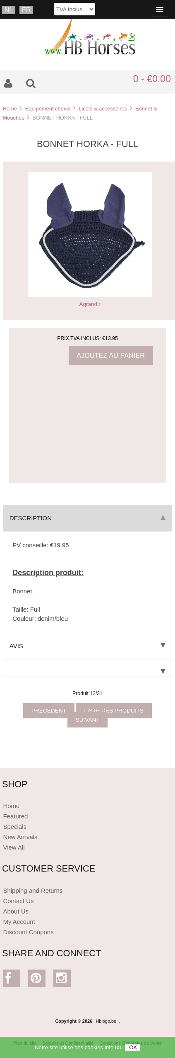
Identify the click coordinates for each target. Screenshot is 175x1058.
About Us (16, 911)
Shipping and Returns (32, 890)
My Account (19, 921)
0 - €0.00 (152, 78)
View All (13, 847)
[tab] (87, 667)
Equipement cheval (48, 108)
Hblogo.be (106, 1021)
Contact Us (18, 900)
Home (9, 108)
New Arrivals (20, 836)
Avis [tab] (87, 645)
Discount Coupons (28, 932)
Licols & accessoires (103, 108)
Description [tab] (87, 518)
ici (118, 1050)
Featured (15, 816)
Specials (14, 826)
